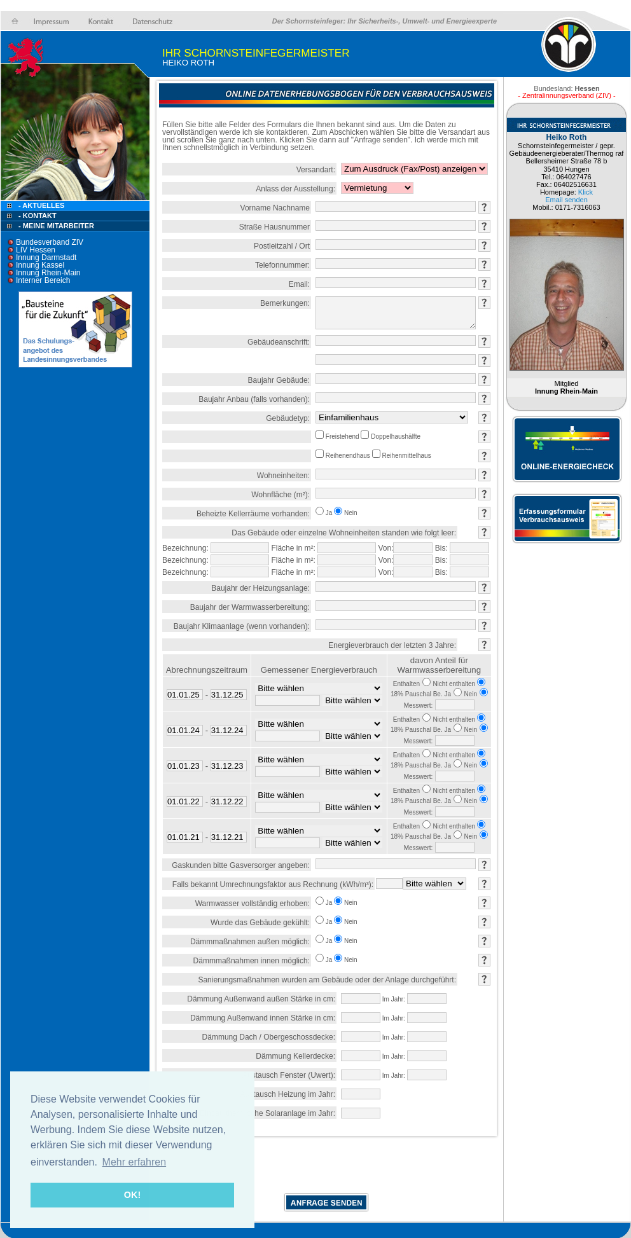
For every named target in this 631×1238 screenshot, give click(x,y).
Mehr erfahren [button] (134, 1162)
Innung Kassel (40, 265)
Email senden (566, 199)
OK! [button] (132, 1195)
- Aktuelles (40, 205)
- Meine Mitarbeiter (56, 226)
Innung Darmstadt (46, 257)
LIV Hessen (35, 249)
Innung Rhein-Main (48, 272)
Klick (585, 192)
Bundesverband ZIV (49, 242)
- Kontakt (37, 215)
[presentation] (326, 1168)
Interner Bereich (43, 280)
